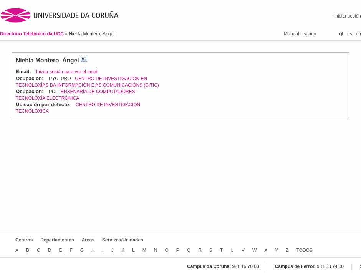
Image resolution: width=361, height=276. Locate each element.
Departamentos (57, 240)
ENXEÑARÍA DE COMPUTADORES (98, 91)
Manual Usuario (300, 33)
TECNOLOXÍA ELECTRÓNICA (47, 98)
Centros (24, 240)
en (358, 33)
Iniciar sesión (347, 16)
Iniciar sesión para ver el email (67, 71)
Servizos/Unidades (122, 240)
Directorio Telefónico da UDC (32, 33)
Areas (88, 240)
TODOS (304, 250)
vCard (84, 60)
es (349, 33)
